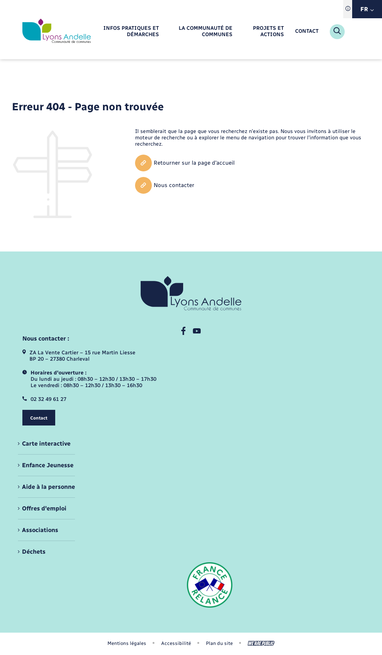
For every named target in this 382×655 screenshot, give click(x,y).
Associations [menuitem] (40, 530)
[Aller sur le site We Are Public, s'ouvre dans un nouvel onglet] (261, 643)
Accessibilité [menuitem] (176, 643)
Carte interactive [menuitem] (46, 443)
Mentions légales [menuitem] (126, 643)
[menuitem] (126, 31)
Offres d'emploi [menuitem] (44, 508)
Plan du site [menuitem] (219, 643)
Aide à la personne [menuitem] (48, 486)
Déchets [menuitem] (34, 551)
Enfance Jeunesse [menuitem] (47, 465)
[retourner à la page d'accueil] (56, 31)
